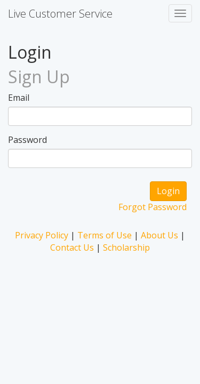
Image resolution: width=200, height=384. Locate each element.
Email (18, 97)
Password (27, 140)
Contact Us (72, 247)
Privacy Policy (41, 235)
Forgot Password (152, 207)
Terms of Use (104, 235)
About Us (159, 235)
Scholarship (126, 247)
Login (168, 191)
